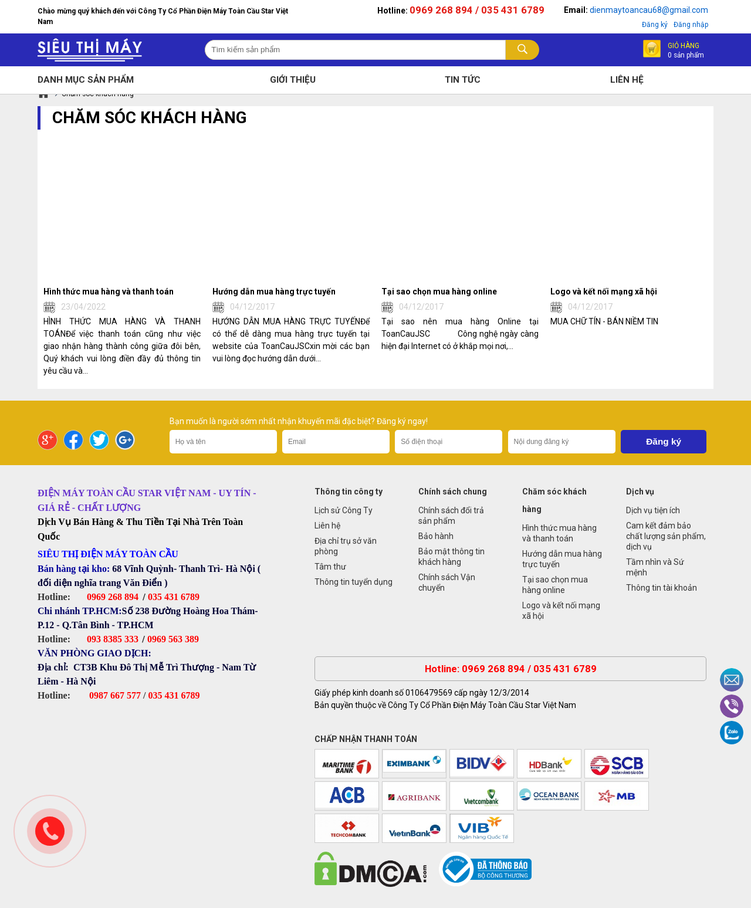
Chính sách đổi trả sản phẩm (451, 516)
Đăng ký (655, 24)
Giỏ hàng (686, 49)
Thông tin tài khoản (661, 587)
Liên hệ (327, 525)
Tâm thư (330, 566)
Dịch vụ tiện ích (653, 510)
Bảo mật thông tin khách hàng (451, 557)
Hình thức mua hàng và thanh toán (559, 533)
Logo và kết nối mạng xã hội (561, 611)
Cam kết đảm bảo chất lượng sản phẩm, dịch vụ (666, 536)
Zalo (731, 732)
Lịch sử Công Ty (343, 510)
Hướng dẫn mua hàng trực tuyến (562, 559)
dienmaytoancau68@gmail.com (649, 10)
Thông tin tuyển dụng (353, 582)
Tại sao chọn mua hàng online (555, 585)
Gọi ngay (50, 831)
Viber (731, 706)
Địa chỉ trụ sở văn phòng (345, 546)
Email (731, 680)
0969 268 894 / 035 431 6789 (477, 10)
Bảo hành (436, 536)
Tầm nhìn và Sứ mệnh (655, 567)
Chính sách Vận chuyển (446, 582)
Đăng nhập (691, 24)
